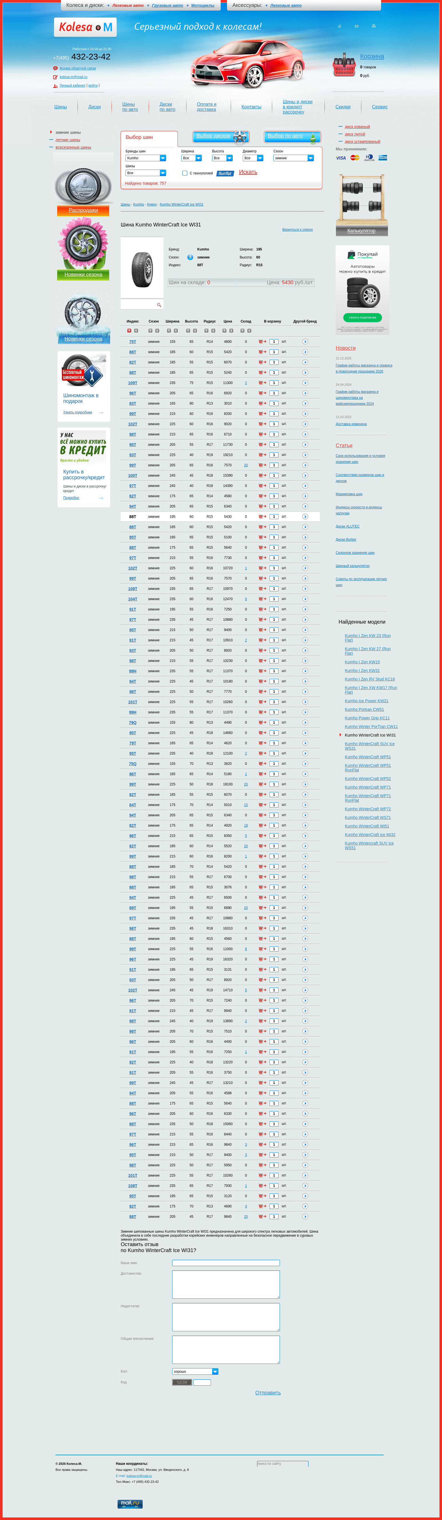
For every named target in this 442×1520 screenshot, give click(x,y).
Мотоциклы (203, 5)
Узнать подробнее (77, 412)
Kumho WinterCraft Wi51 (367, 826)
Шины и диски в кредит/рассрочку (297, 106)
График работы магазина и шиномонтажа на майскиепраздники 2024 (357, 398)
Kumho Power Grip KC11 (367, 718)
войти (93, 85)
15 (246, 805)
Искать (248, 172)
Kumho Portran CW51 (364, 709)
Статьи (344, 445)
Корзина (372, 56)
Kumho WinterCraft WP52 (368, 778)
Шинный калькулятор (352, 566)
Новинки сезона (83, 274)
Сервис (380, 106)
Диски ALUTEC (347, 526)
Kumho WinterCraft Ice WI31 (182, 204)
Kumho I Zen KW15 (362, 662)
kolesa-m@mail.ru (73, 77)
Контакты (251, 106)
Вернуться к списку (297, 230)
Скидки (343, 106)
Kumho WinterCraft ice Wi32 (370, 834)
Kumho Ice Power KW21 (367, 701)
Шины (60, 106)
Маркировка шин (349, 494)
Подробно (71, 498)
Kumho (138, 204)
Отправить (268, 1393)
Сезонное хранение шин (355, 553)
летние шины (67, 140)
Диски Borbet (346, 540)
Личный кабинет (72, 85)
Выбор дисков (213, 136)
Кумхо (152, 204)
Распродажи (83, 210)
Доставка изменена (351, 424)
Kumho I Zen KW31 (362, 670)
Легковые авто (286, 5)
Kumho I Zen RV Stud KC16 (370, 679)
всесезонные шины (73, 147)
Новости (346, 348)
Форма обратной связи (78, 68)
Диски (94, 106)
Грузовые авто (167, 5)
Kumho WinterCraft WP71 (368, 787)
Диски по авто (167, 107)
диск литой (355, 134)
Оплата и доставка (206, 107)
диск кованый (357, 126)
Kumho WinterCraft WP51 (368, 757)
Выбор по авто (285, 136)
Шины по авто (130, 107)
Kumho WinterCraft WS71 (368, 817)
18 (246, 825)
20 (246, 465)
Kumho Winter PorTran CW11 (371, 726)
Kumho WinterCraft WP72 (368, 809)
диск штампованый (362, 141)
